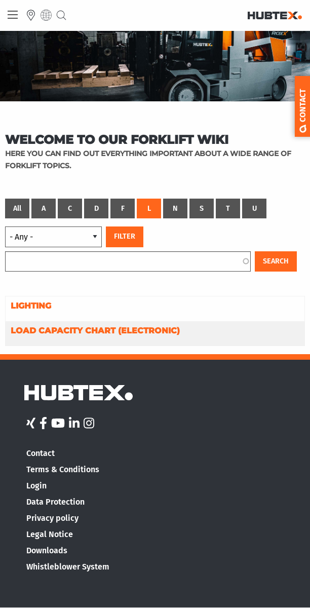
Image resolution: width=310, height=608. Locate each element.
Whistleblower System (67, 567)
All (17, 208)
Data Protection (55, 502)
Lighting (31, 306)
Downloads (46, 550)
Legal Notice (49, 534)
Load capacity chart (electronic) (95, 330)
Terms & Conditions (62, 469)
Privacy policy (52, 518)
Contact (40, 453)
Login (36, 485)
